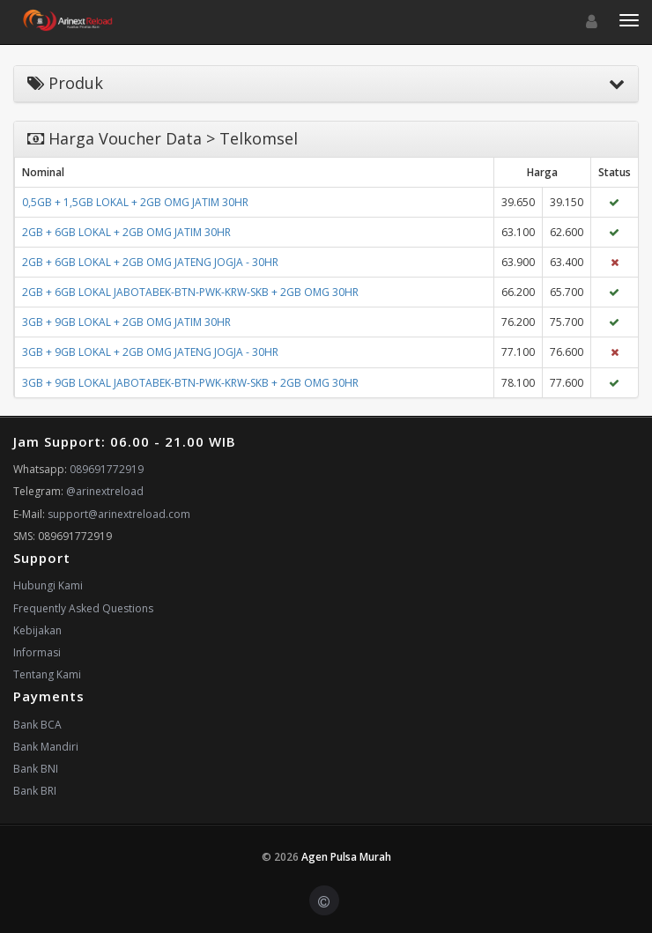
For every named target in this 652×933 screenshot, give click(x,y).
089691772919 (107, 469)
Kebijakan (37, 630)
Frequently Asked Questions (83, 608)
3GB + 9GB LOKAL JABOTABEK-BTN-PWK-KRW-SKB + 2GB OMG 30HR (190, 382)
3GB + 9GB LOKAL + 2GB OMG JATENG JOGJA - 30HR (150, 351)
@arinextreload (105, 491)
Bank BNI (35, 768)
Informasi (37, 652)
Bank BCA (37, 724)
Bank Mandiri (45, 746)
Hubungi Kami (48, 585)
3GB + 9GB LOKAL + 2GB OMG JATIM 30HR (126, 322)
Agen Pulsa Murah (346, 856)
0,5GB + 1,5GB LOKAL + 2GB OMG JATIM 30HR (135, 202)
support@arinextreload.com (119, 514)
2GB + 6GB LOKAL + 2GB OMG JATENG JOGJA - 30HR (150, 262)
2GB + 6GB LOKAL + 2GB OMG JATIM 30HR (126, 232)
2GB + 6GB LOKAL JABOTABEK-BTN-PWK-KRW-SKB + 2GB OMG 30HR (190, 292)
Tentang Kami (47, 674)
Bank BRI (34, 790)
